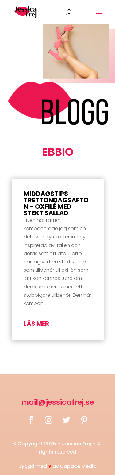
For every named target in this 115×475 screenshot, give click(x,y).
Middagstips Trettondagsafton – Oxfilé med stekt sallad (56, 203)
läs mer (36, 323)
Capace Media (78, 466)
